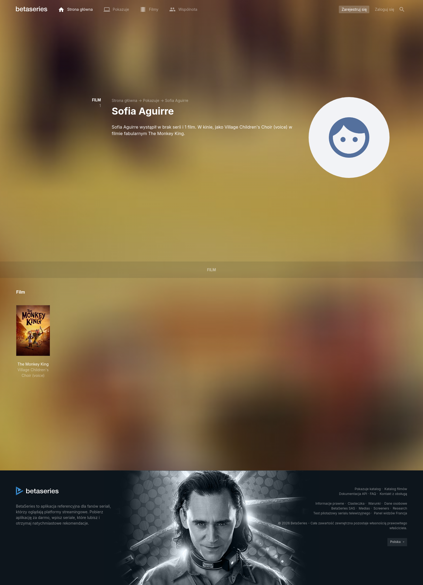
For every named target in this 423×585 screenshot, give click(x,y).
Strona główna (124, 100)
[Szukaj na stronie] (402, 9)
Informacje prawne (329, 503)
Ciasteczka (356, 503)
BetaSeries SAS (343, 508)
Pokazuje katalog (368, 489)
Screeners (381, 508)
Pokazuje (151, 100)
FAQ (373, 494)
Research (400, 508)
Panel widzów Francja (390, 513)
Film (211, 269)
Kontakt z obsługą (393, 494)
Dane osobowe (395, 503)
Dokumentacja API (353, 494)
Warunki (374, 503)
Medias (364, 508)
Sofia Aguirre (176, 100)
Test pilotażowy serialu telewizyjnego (341, 513)
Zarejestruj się (354, 9)
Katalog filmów (395, 489)
